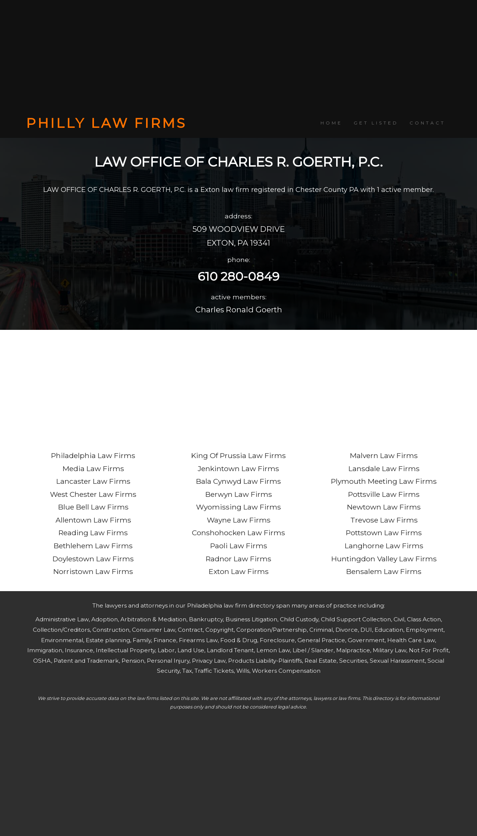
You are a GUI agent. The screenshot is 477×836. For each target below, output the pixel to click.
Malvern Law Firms (384, 455)
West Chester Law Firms (93, 494)
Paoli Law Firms (238, 545)
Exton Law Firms (239, 571)
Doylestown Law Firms (93, 558)
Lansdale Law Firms (384, 468)
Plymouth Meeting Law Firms (384, 481)
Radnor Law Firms (238, 558)
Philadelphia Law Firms (93, 455)
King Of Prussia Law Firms (238, 455)
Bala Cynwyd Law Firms (238, 481)
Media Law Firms (93, 468)
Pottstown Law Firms (384, 532)
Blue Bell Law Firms (93, 506)
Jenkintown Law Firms (238, 468)
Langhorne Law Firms (384, 545)
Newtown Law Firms (384, 506)
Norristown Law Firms (93, 571)
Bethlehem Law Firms (93, 545)
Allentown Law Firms (93, 519)
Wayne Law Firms (239, 519)
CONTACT (427, 123)
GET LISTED (376, 123)
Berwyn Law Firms (238, 494)
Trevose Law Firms (384, 519)
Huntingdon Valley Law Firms (384, 558)
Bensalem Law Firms (383, 571)
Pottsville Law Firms (384, 494)
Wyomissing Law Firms (238, 506)
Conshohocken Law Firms (238, 532)
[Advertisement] (238, 58)
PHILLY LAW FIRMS (106, 123)
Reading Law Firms (93, 532)
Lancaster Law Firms (93, 481)
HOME (331, 123)
